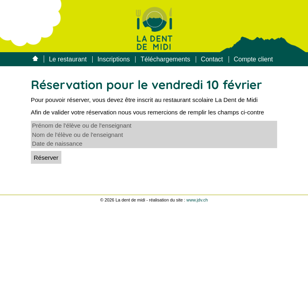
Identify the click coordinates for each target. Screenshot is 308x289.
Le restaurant (68, 59)
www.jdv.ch (197, 199)
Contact (212, 59)
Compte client (253, 59)
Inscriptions (113, 59)
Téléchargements (165, 59)
